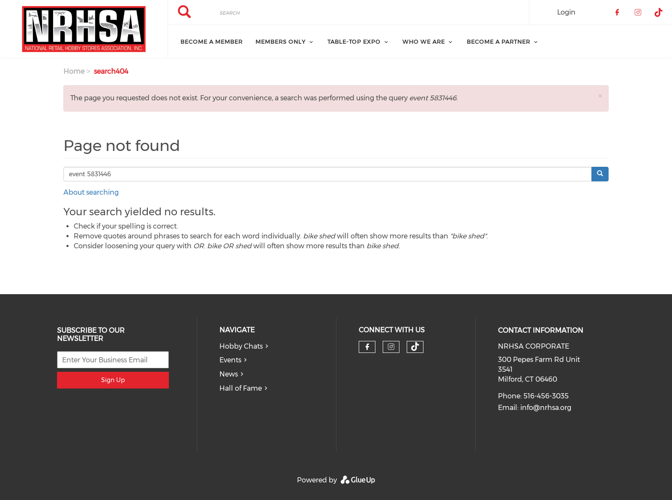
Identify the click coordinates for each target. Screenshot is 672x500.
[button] (600, 95)
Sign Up (113, 380)
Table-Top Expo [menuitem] (354, 41)
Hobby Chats (241, 346)
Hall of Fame (240, 388)
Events (230, 360)
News (228, 374)
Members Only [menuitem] (280, 41)
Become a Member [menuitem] (211, 41)
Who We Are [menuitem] (423, 41)
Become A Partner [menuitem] (498, 41)
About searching (91, 192)
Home (73, 71)
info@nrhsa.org (545, 408)
